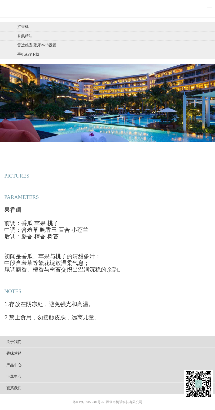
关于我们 (14, 342)
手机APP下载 (28, 54)
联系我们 (14, 388)
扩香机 (23, 27)
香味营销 (14, 353)
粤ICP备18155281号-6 (88, 402)
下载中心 (14, 376)
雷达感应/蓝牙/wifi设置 (37, 45)
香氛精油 (24, 36)
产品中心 (14, 365)
